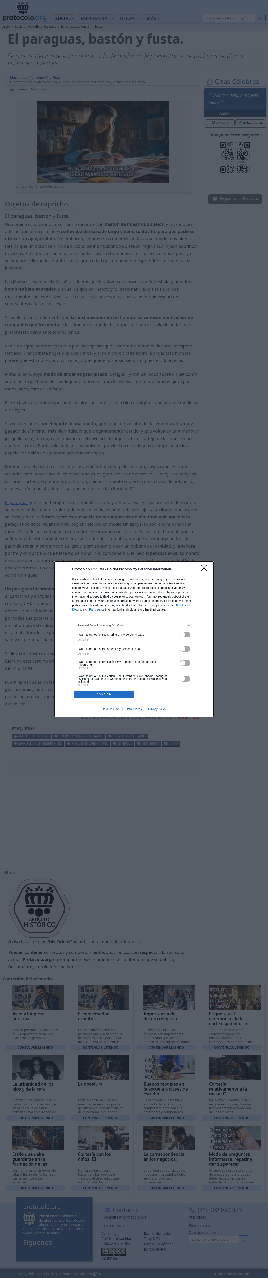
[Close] (205, 569)
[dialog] (134, 639)
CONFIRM (104, 694)
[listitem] (134, 625)
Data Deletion (110, 709)
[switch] (185, 634)
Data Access (134, 709)
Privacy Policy (157, 709)
